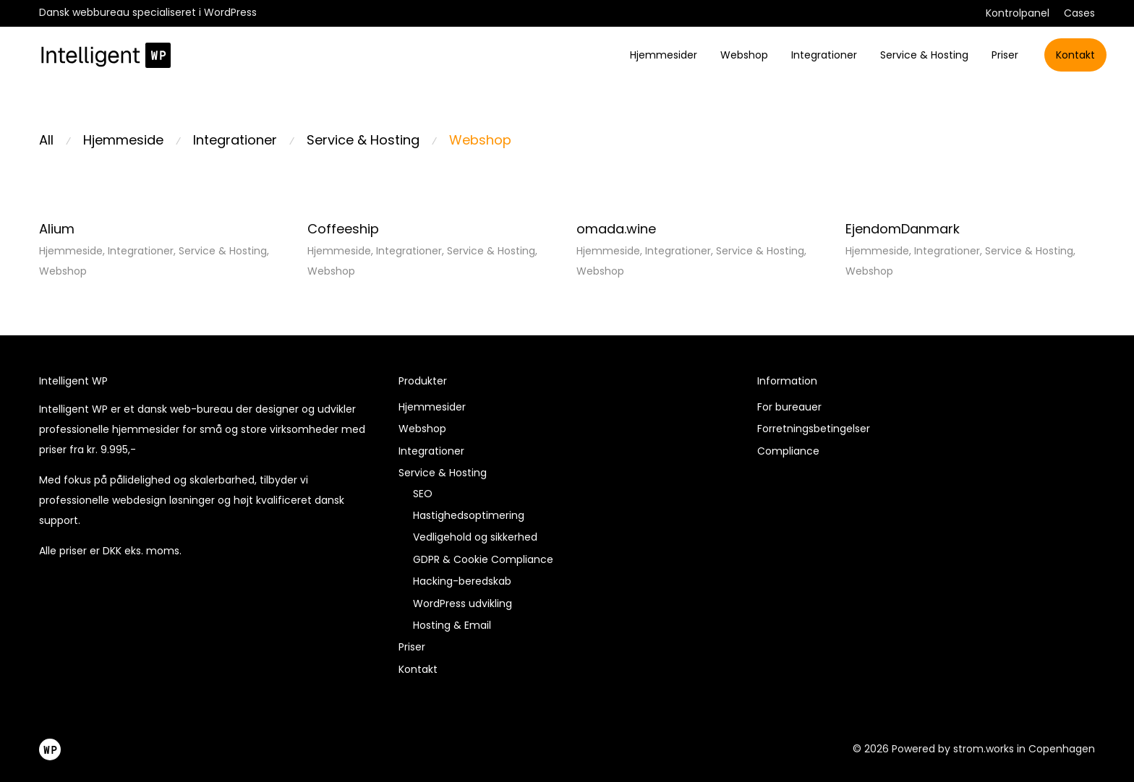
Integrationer (824, 55)
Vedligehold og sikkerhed (475, 537)
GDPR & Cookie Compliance (483, 559)
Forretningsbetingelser (813, 428)
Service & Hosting (924, 55)
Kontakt (1075, 55)
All (46, 140)
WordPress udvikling (462, 603)
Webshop (744, 55)
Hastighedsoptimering (468, 515)
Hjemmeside (123, 140)
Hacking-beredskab (462, 581)
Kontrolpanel (1017, 13)
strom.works (983, 749)
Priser (1005, 55)
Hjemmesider (663, 55)
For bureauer (789, 407)
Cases (1079, 13)
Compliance (788, 451)
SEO (422, 493)
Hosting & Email (452, 625)
